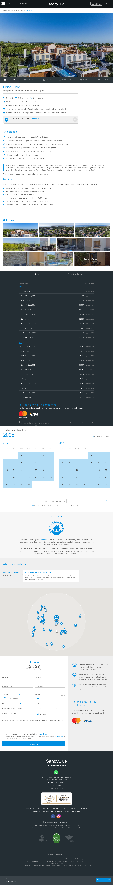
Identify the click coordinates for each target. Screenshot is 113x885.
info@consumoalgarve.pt (35, 866)
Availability (66, 80)
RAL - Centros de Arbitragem (75, 860)
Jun (106, 500)
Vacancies (33, 828)
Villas (11, 4)
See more (7, 212)
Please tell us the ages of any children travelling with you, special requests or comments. (32, 721)
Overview (9, 80)
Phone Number (41, 686)
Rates (47, 80)
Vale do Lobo (19, 11)
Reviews (84, 80)
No (54, 704)
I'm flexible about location (13, 708)
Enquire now (34, 744)
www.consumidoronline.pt (54, 866)
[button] (56, 618)
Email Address (7, 686)
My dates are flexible (11, 704)
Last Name (39, 678)
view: (47, 501)
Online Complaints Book (56, 855)
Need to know (75, 274)
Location (103, 80)
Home (4, 11)
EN (106, 4)
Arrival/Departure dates (11, 695)
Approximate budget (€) (13, 713)
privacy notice (59, 736)
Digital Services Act (76, 828)
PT (110, 4)
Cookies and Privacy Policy (48, 828)
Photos (28, 80)
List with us (96, 4)
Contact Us (75, 826)
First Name (6, 678)
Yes (38, 704)
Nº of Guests (39, 695)
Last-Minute (22, 4)
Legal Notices (63, 828)
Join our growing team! (56, 823)
